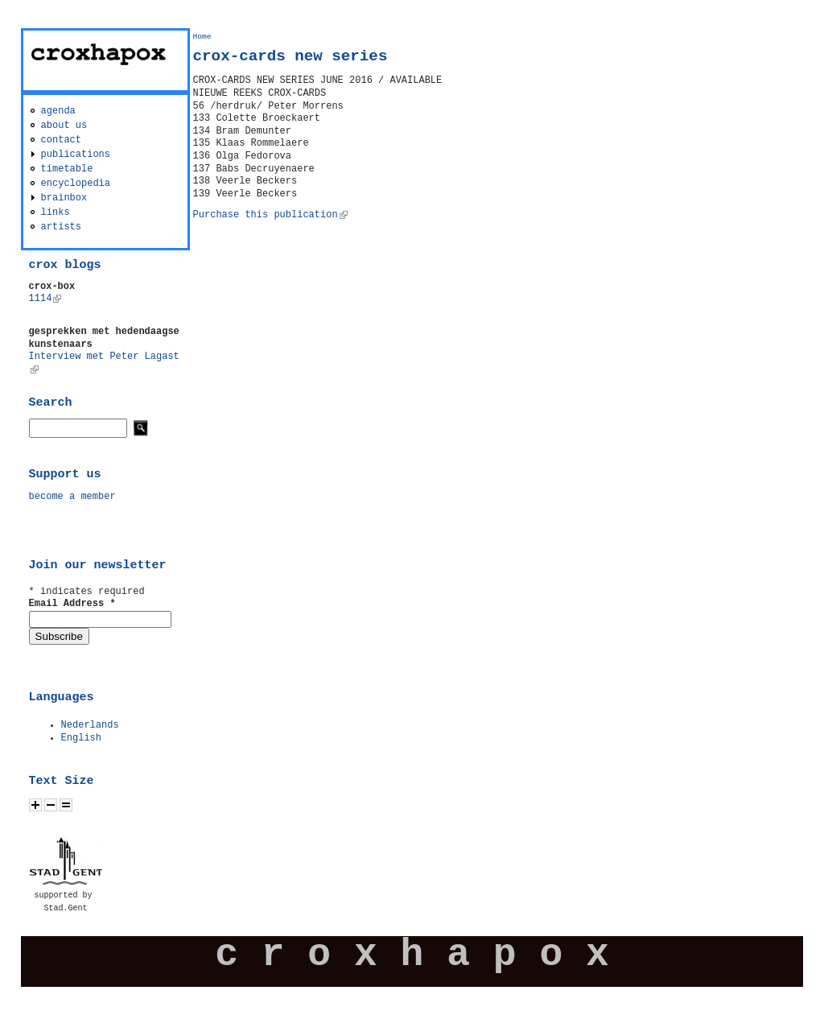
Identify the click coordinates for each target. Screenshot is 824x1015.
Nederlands (90, 725)
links (55, 212)
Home (202, 36)
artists (61, 227)
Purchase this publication (270, 215)
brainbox (64, 198)
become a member (72, 496)
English (81, 738)
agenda (58, 111)
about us (64, 125)
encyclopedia (75, 183)
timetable (67, 169)
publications (75, 154)
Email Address (72, 603)
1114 (45, 298)
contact (61, 140)
